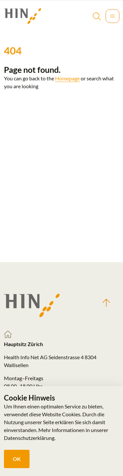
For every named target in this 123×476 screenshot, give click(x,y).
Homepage (67, 78)
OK (17, 459)
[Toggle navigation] (112, 16)
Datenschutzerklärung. (29, 438)
